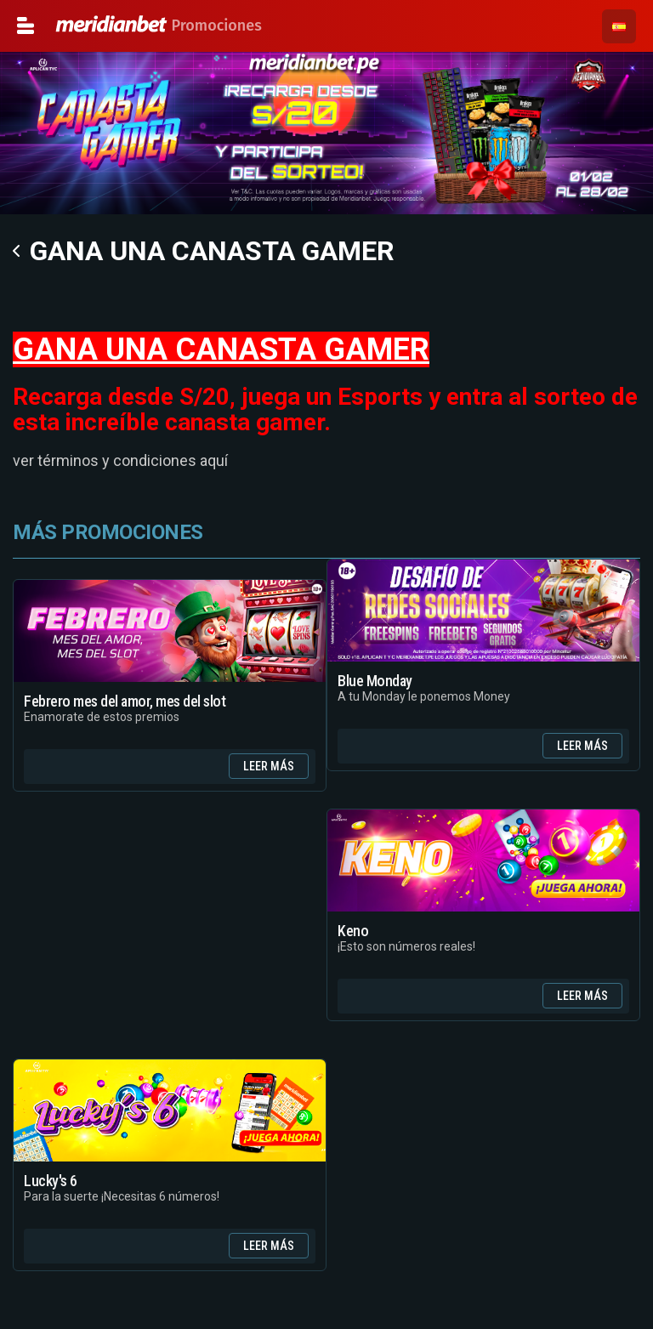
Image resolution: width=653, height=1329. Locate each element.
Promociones (91, 25)
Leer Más (268, 766)
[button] (619, 26)
